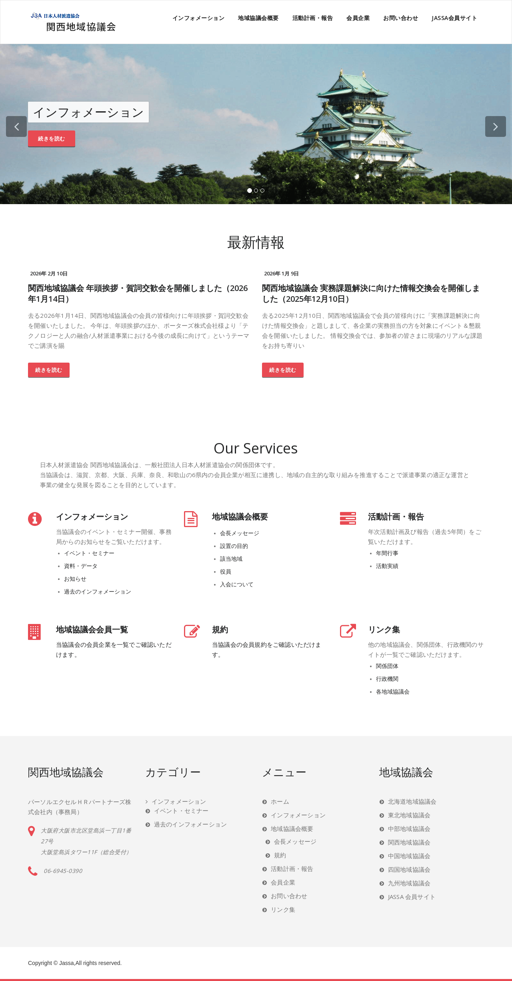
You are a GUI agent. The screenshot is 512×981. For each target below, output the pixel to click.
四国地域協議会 (409, 869)
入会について (237, 584)
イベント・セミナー (89, 553)
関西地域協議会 (409, 842)
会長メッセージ (239, 533)
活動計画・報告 (312, 18)
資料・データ (81, 566)
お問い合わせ (400, 18)
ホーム (280, 801)
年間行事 (387, 553)
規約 (220, 629)
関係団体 (387, 666)
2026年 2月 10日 (49, 273)
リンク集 (384, 629)
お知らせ (75, 579)
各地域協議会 (393, 691)
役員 (225, 571)
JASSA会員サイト (454, 18)
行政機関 (387, 679)
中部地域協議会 (409, 829)
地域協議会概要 (258, 18)
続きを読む (51, 138)
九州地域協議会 (409, 883)
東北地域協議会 (409, 815)
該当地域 (231, 559)
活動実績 (387, 566)
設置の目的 (234, 546)
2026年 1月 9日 (281, 273)
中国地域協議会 (409, 856)
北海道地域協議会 (412, 801)
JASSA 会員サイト (412, 897)
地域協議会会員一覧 (92, 629)
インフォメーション (198, 18)
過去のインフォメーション (97, 591)
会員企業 (358, 18)
